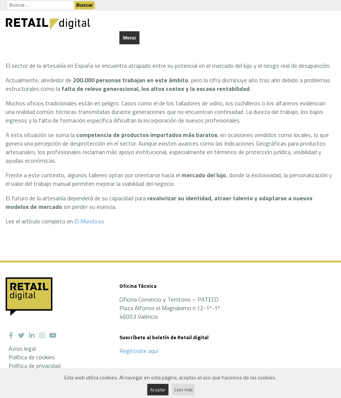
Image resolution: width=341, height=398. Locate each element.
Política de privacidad (35, 365)
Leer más (183, 389)
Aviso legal (22, 348)
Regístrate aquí (138, 350)
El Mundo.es (89, 221)
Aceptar (157, 389)
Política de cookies (32, 357)
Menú (129, 38)
